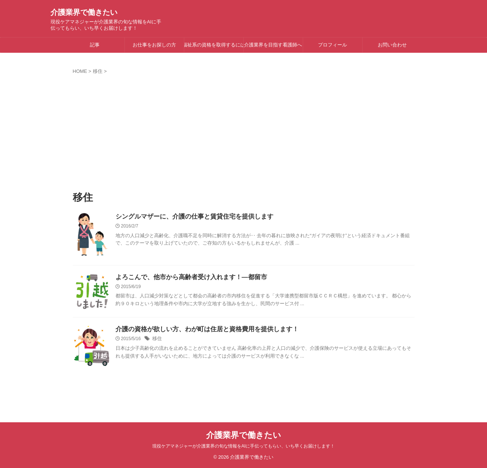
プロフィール (332, 45)
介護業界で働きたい (84, 12)
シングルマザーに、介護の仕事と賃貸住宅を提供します (190, 217)
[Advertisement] (244, 130)
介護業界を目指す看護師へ (273, 45)
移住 (156, 339)
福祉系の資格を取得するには (213, 45)
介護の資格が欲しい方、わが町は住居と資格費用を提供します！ (202, 329)
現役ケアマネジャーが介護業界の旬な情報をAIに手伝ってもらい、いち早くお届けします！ (243, 446)
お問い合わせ (392, 45)
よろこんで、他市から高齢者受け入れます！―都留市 (187, 277)
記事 (95, 45)
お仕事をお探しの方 (154, 45)
